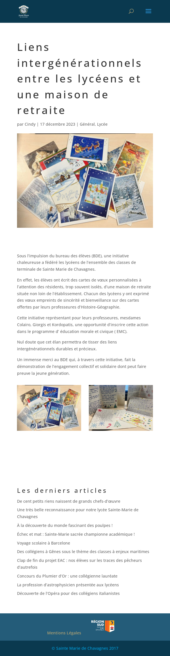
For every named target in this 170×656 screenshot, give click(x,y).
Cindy (30, 124)
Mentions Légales (64, 633)
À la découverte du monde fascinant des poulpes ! (65, 525)
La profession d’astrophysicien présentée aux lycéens (68, 584)
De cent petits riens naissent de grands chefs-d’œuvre (68, 501)
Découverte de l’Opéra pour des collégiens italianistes (68, 593)
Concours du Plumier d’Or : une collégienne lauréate (67, 576)
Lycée (102, 124)
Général (87, 124)
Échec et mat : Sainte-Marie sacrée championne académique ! (76, 534)
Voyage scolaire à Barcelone (43, 543)
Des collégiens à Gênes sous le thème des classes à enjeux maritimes (83, 551)
